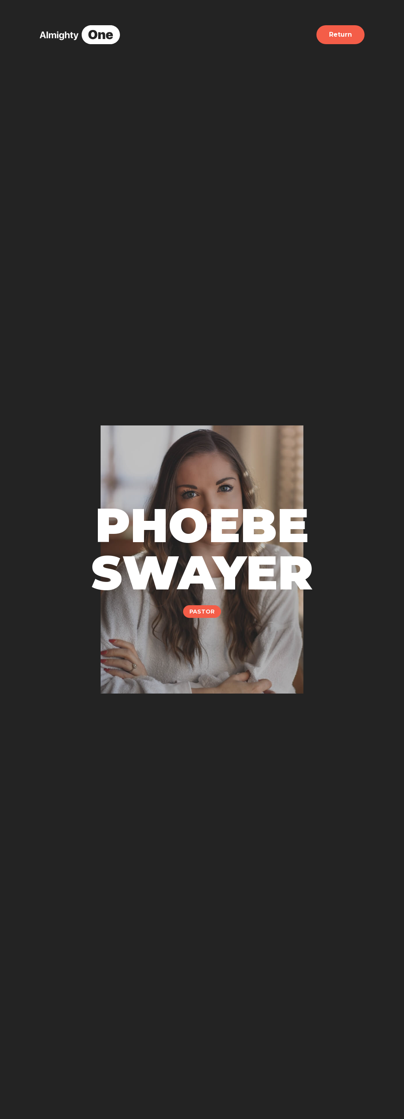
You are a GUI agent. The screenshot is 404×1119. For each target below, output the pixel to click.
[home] (79, 34)
